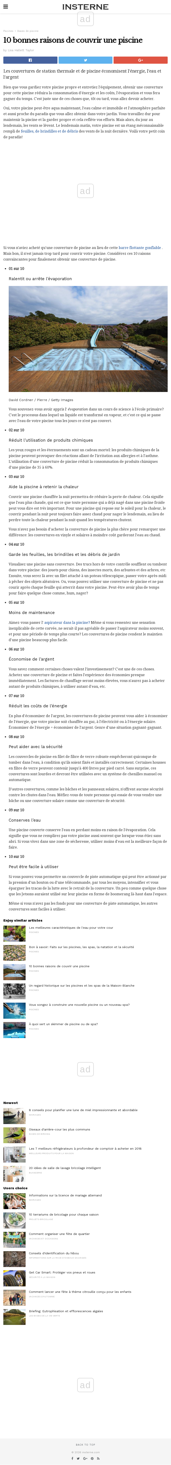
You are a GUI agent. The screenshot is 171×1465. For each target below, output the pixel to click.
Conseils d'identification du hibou (54, 1253)
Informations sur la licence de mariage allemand (65, 1195)
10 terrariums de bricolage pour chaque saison (64, 1214)
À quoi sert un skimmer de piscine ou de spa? (63, 1024)
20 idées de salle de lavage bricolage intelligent (65, 1168)
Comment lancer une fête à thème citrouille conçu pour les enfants (80, 1292)
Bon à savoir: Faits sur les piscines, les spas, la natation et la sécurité (81, 947)
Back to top (85, 1444)
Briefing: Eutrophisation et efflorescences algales (66, 1311)
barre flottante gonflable (140, 248)
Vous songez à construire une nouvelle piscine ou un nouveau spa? (79, 1004)
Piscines (8, 31)
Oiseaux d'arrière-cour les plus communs (59, 1129)
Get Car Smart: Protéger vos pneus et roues (62, 1272)
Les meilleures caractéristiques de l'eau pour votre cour (71, 927)
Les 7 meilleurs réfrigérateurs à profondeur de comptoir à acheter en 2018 (85, 1148)
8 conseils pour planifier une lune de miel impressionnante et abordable (83, 1110)
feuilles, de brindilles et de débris (49, 131)
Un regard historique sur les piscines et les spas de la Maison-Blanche (81, 985)
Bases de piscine (28, 31)
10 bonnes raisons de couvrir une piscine (59, 966)
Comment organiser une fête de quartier (59, 1234)
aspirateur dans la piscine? (67, 622)
